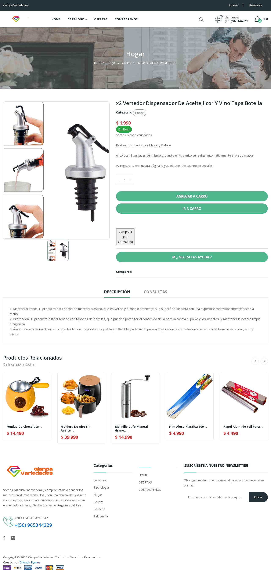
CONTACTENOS (126, 19)
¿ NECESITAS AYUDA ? (192, 257)
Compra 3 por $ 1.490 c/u (125, 237)
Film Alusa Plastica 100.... (188, 427)
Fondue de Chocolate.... (24, 427)
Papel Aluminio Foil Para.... (243, 427)
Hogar (111, 63)
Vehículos (100, 480)
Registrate (256, 5)
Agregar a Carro (192, 196)
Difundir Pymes (29, 562)
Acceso (233, 5)
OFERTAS (101, 19)
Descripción (117, 291)
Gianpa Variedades (41, 557)
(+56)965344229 (236, 21)
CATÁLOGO (77, 19)
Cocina (126, 63)
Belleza (99, 502)
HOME (55, 19)
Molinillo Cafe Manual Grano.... (131, 428)
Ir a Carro (192, 208)
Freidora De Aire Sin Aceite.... (75, 428)
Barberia (99, 509)
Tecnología (101, 487)
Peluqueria (101, 516)
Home (97, 63)
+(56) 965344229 (33, 525)
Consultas (155, 291)
